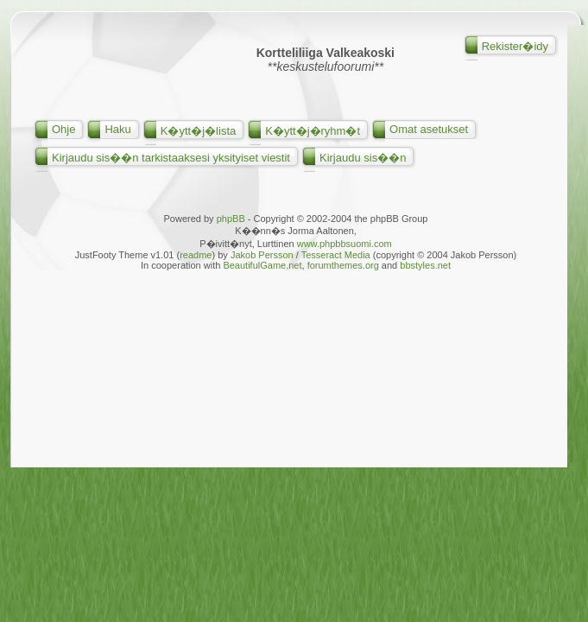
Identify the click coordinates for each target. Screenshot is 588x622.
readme (196, 255)
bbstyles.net (425, 265)
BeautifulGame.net (262, 265)
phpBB (231, 218)
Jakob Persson (262, 255)
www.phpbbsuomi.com (344, 243)
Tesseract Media (335, 255)
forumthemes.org (343, 265)
